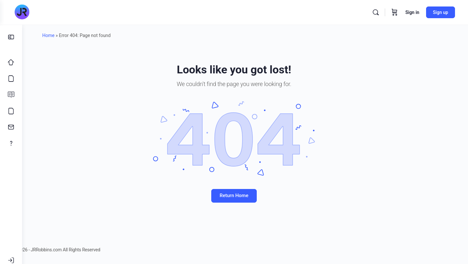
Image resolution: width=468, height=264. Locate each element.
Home (59, 35)
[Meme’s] (11, 111)
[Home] (11, 62)
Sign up (440, 12)
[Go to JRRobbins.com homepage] (22, 12)
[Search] (375, 12)
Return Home (245, 195)
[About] (11, 143)
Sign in (412, 12)
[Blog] (11, 95)
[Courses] (11, 78)
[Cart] (394, 12)
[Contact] (11, 127)
